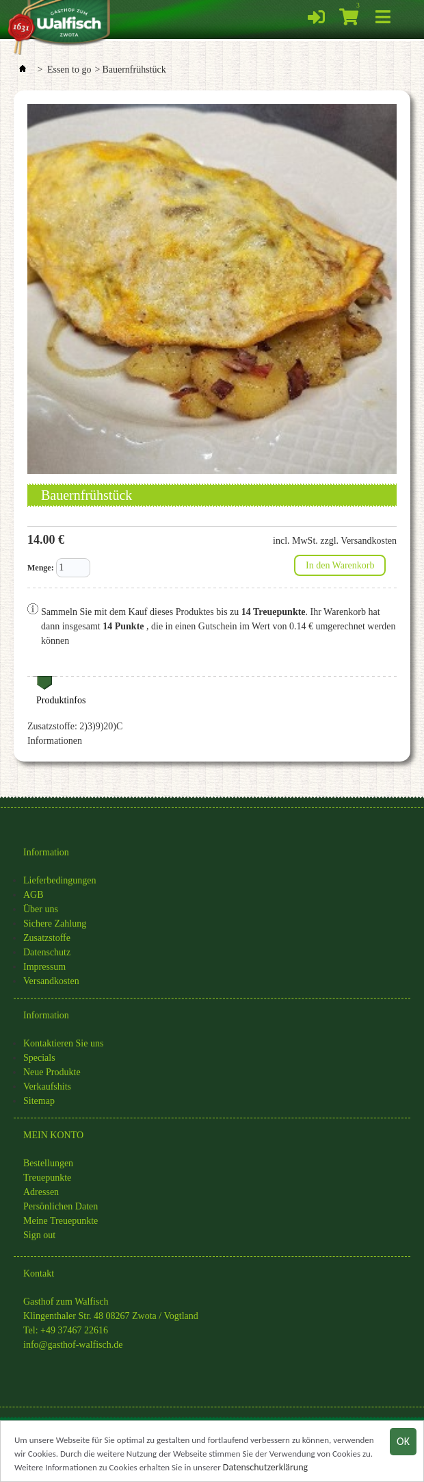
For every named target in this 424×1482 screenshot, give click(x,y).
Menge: (40, 568)
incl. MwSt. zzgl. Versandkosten (335, 541)
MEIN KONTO (53, 1135)
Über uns (40, 909)
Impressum (44, 967)
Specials (39, 1058)
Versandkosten (51, 981)
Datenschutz (46, 952)
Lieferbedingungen (59, 880)
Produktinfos (60, 700)
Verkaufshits (47, 1086)
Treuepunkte (47, 1177)
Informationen (54, 741)
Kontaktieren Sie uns (63, 1043)
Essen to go (69, 69)
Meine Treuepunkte (60, 1221)
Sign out (39, 1235)
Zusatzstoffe (46, 938)
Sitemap (39, 1101)
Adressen (41, 1192)
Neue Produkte (52, 1072)
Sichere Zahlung (54, 923)
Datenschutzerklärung (265, 1468)
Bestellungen (48, 1163)
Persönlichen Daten (60, 1206)
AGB (33, 895)
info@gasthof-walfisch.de (72, 1345)
